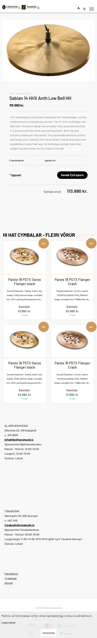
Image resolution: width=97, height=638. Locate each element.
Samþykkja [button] (48, 632)
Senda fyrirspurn (72, 175)
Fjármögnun (11, 573)
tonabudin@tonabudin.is (19, 525)
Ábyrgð (8, 583)
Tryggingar (10, 578)
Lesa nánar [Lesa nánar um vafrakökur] (8, 622)
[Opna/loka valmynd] (91, 9)
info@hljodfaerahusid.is (18, 439)
